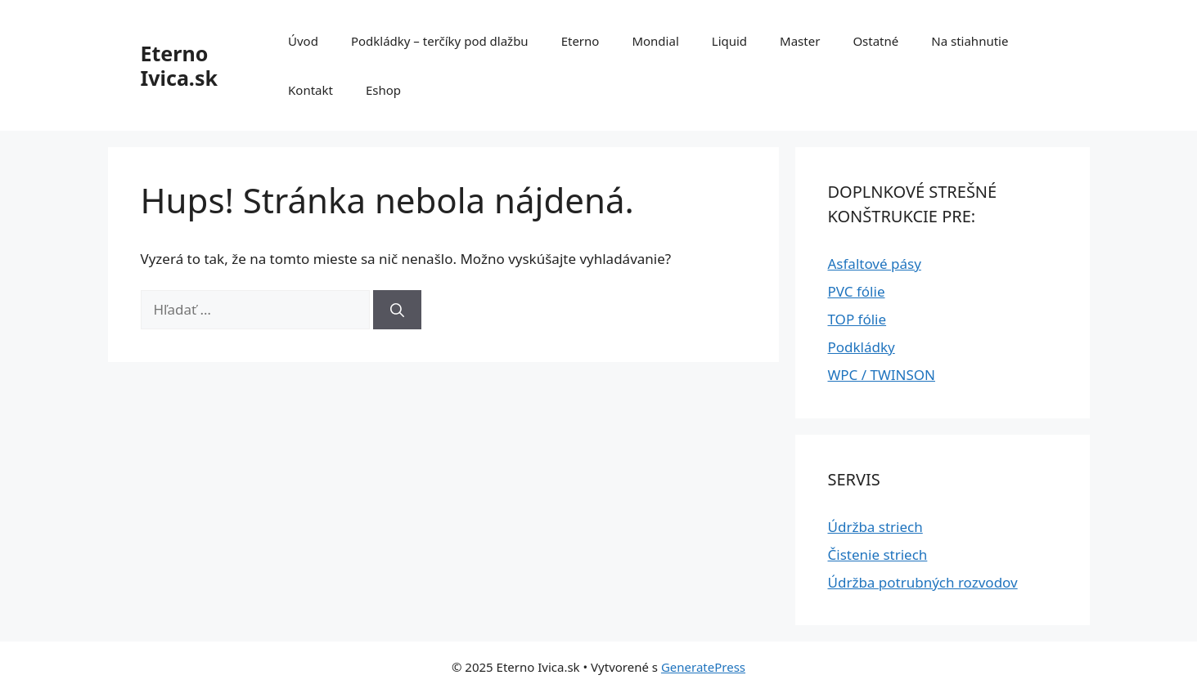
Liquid (729, 41)
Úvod (303, 41)
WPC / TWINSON (881, 374)
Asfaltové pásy (874, 263)
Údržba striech (875, 526)
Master (800, 41)
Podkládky (861, 347)
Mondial (655, 41)
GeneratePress (703, 667)
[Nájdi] (397, 309)
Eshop (383, 90)
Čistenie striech (878, 554)
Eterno (580, 41)
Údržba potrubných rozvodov (923, 582)
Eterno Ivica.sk (179, 65)
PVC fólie (856, 291)
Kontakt (310, 90)
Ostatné (875, 41)
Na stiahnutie (969, 41)
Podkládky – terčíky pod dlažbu (440, 41)
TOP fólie (857, 319)
